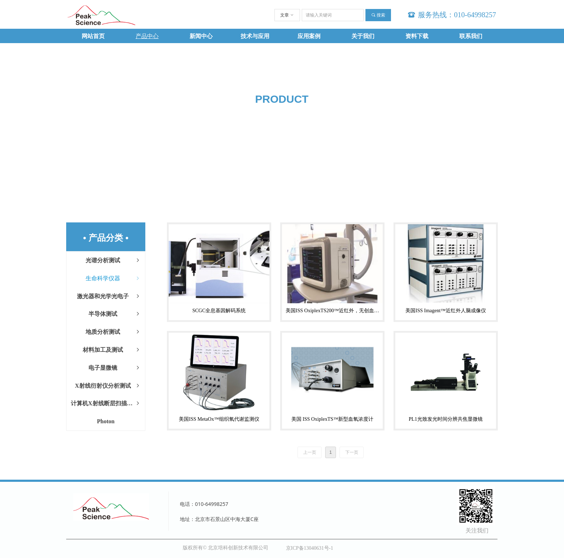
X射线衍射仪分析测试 (108, 386)
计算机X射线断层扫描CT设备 (108, 403)
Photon (106, 421)
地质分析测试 (113, 332)
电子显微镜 (114, 368)
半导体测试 (114, 314)
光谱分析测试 (113, 260)
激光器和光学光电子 (109, 296)
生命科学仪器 (113, 278)
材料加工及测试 (112, 350)
